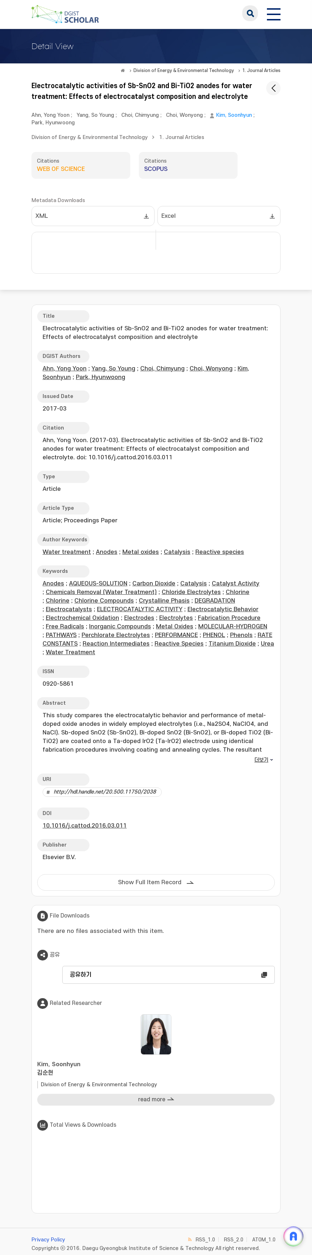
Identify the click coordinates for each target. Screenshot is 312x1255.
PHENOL (214, 635)
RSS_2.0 (233, 1239)
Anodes (106, 552)
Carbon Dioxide (153, 583)
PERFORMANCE (176, 635)
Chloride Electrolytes (191, 592)
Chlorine (237, 592)
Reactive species (219, 552)
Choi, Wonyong (184, 115)
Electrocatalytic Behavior (222, 609)
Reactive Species (179, 644)
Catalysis (177, 552)
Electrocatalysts (69, 609)
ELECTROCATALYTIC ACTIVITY (139, 609)
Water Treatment (70, 652)
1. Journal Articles (261, 70)
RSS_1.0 (205, 1239)
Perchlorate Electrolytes (116, 635)
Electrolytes (176, 618)
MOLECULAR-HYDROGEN (232, 626)
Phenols (241, 635)
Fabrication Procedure (229, 618)
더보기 (261, 760)
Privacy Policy (48, 1240)
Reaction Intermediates (116, 644)
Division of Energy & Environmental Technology (183, 70)
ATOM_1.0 (264, 1239)
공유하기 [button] (80, 975)
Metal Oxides (174, 626)
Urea (267, 644)
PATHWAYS (61, 635)
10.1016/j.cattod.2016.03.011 (85, 826)
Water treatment (67, 552)
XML (41, 216)
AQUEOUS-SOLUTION (98, 583)
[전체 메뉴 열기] (274, 13)
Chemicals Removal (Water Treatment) (101, 592)
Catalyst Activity (235, 583)
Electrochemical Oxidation (82, 618)
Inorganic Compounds (120, 626)
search (250, 13)
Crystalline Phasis (164, 601)
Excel (168, 216)
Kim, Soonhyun (234, 115)
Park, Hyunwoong (53, 123)
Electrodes (139, 618)
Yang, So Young (95, 115)
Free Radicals (65, 626)
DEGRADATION (215, 601)
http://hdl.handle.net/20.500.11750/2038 (105, 792)
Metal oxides (140, 552)
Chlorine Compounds (104, 601)
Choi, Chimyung (140, 115)
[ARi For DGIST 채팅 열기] (293, 1236)
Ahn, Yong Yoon (50, 115)
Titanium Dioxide (232, 644)
